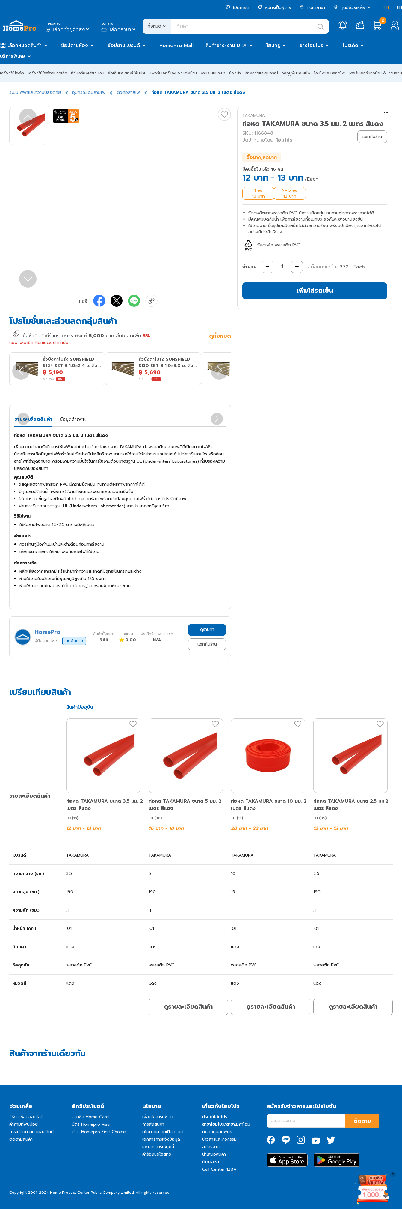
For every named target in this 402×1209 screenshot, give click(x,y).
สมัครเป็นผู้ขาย (274, 7)
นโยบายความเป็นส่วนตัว (164, 1132)
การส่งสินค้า (153, 1124)
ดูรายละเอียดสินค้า (188, 1006)
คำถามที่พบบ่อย (23, 1124)
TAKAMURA (253, 115)
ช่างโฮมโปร (311, 45)
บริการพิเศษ (12, 56)
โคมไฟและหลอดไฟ (329, 73)
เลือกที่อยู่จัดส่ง (68, 30)
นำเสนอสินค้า (214, 1154)
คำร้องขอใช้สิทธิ (156, 1154)
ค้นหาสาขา (312, 7)
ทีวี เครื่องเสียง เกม (87, 73)
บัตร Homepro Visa (91, 1124)
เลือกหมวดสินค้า (24, 45)
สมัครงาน (211, 1147)
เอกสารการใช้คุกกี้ (158, 1147)
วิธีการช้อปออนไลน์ (26, 1117)
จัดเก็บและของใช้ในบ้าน (127, 73)
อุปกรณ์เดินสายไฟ (88, 92)
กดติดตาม (74, 640)
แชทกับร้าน (207, 644)
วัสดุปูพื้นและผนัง (296, 73)
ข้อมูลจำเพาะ (73, 419)
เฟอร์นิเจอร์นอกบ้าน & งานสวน (375, 73)
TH (386, 7)
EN (399, 7)
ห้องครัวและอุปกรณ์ (261, 73)
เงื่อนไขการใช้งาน (157, 1117)
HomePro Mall (176, 45)
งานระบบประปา (212, 73)
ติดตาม (362, 1121)
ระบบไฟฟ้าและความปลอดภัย (35, 92)
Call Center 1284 (219, 1169)
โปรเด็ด (350, 45)
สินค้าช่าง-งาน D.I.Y (226, 45)
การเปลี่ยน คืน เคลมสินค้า (32, 1132)
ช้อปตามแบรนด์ (124, 45)
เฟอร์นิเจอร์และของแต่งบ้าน (173, 73)
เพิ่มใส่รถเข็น (315, 290)
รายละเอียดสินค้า (33, 419)
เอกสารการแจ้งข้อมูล (161, 1139)
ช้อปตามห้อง (74, 45)
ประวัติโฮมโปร (214, 1117)
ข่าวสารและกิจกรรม (219, 1139)
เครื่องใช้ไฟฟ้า (12, 73)
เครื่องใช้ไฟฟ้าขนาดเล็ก (47, 73)
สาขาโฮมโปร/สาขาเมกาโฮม (226, 1124)
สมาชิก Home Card (90, 1117)
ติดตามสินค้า (21, 1139)
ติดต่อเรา (210, 1162)
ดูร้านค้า (207, 629)
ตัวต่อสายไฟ (128, 92)
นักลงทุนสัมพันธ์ (217, 1132)
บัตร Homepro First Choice (99, 1132)
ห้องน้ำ (235, 73)
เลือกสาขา (119, 30)
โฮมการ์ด (237, 7)
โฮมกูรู (273, 45)
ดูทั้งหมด (220, 336)
